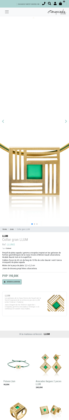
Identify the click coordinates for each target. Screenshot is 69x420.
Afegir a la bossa (12, 282)
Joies (12, 229)
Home (4, 229)
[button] (3, 121)
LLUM (5, 236)
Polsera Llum (9, 381)
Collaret (8, 248)
